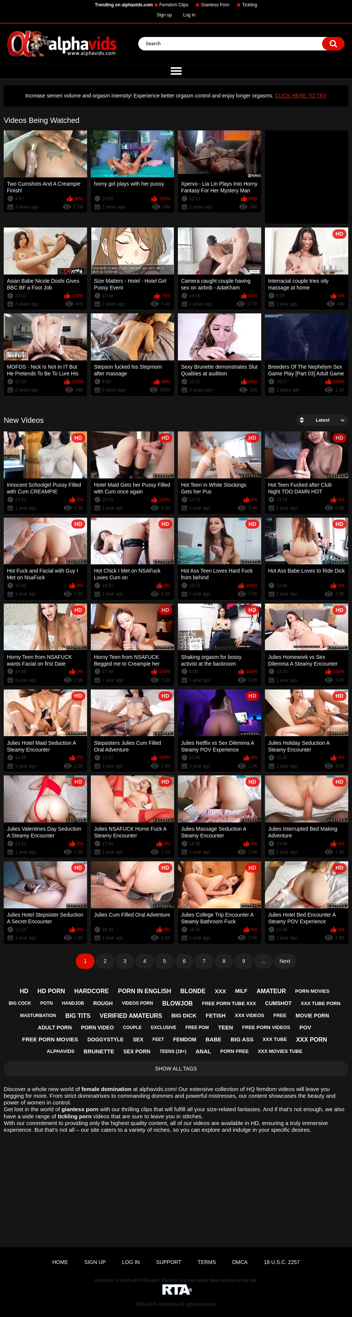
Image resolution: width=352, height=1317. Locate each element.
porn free (234, 1051)
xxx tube (275, 1039)
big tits (78, 1016)
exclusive (163, 1027)
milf (241, 991)
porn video (97, 1028)
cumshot (278, 1003)
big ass (242, 1039)
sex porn (136, 1051)
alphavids (60, 1051)
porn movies (312, 991)
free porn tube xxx (229, 1003)
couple (132, 1027)
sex (138, 1039)
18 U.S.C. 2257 (282, 1262)
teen (225, 1027)
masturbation (38, 1015)
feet (158, 1039)
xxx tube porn (320, 1003)
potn (46, 1003)
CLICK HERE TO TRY (301, 96)
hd (24, 991)
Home (60, 1262)
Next (285, 961)
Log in (189, 15)
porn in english (144, 991)
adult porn (55, 1028)
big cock (20, 1003)
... (263, 961)
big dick (184, 1015)
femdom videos (275, 1089)
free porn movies (50, 1039)
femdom (184, 1039)
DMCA (239, 1262)
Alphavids (168, 1304)
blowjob (177, 1003)
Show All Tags (176, 1069)
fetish (216, 1015)
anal (203, 1051)
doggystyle (105, 1039)
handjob (73, 1003)
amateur (271, 991)
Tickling (249, 4)
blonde (193, 991)
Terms (207, 1262)
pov (305, 1027)
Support (168, 1262)
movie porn (312, 1016)
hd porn (51, 991)
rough (103, 1003)
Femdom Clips (174, 4)
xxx (220, 991)
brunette (99, 1051)
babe (214, 1039)
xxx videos (249, 1015)
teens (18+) (173, 1051)
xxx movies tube (280, 1051)
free (280, 1015)
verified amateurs (131, 1016)
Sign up (164, 15)
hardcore (91, 991)
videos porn (137, 1003)
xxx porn (311, 1039)
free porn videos (266, 1027)
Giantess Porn (215, 4)
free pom (197, 1027)
